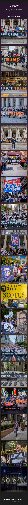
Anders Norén (16, 501)
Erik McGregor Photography (14, 6)
